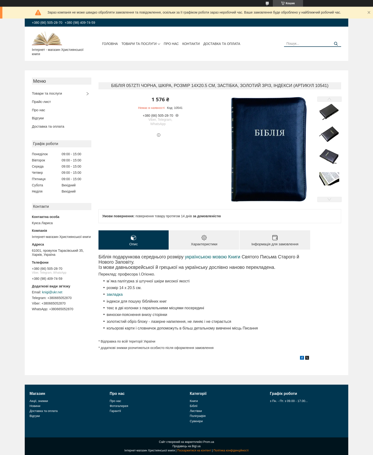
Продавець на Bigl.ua (186, 446)
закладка (115, 294)
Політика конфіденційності (231, 450)
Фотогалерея (119, 406)
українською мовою (206, 256)
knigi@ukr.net (52, 292)
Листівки (196, 411)
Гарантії (115, 411)
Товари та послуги (139, 44)
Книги (234, 256)
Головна (110, 44)
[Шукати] (335, 44)
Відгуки (38, 118)
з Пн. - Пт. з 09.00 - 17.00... (289, 401)
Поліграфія (198, 416)
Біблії (193, 406)
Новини (34, 406)
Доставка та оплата (221, 44)
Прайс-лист (41, 102)
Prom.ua (208, 442)
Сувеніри (196, 421)
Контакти (191, 44)
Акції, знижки (38, 401)
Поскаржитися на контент (194, 450)
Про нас (171, 44)
